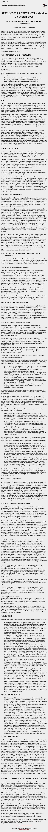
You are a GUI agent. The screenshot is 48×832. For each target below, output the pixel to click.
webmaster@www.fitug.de (24, 829)
